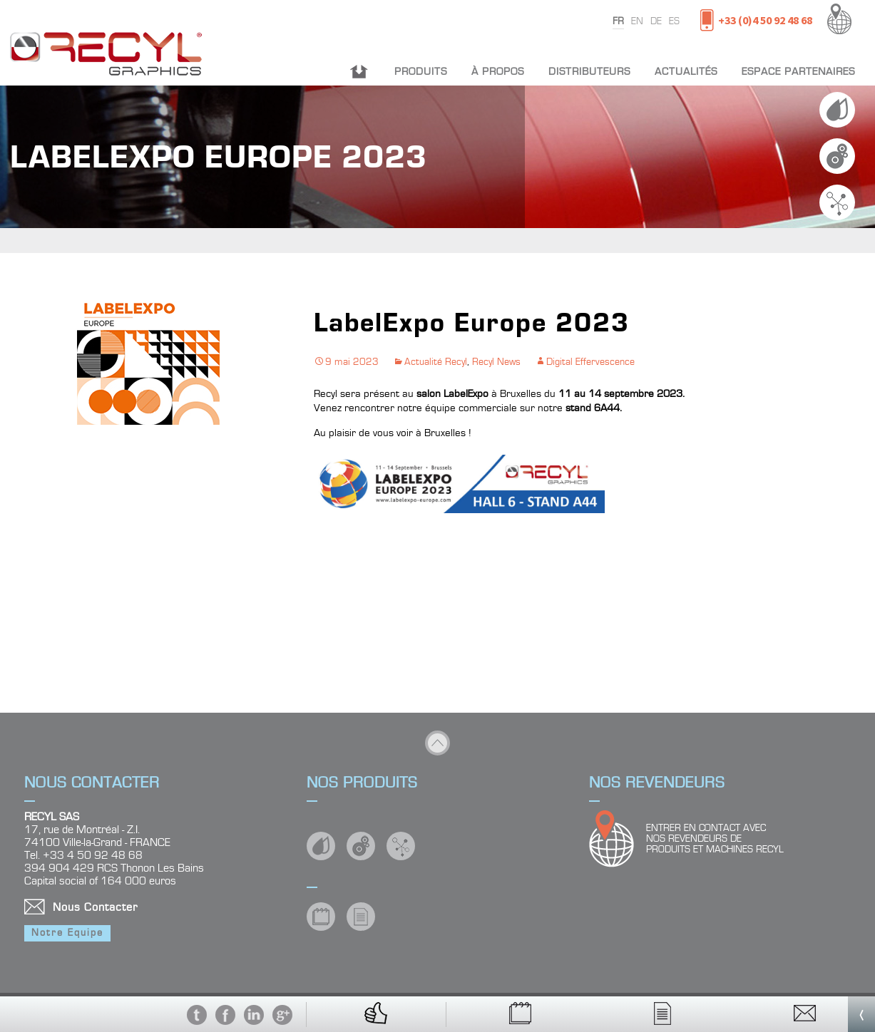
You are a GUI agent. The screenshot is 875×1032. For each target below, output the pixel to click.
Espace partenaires (798, 71)
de (656, 21)
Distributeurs (589, 71)
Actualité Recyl (435, 362)
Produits (420, 71)
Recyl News (496, 362)
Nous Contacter (95, 907)
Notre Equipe (67, 933)
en (637, 21)
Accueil (359, 71)
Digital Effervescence (590, 362)
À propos (497, 71)
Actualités (686, 71)
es (674, 21)
